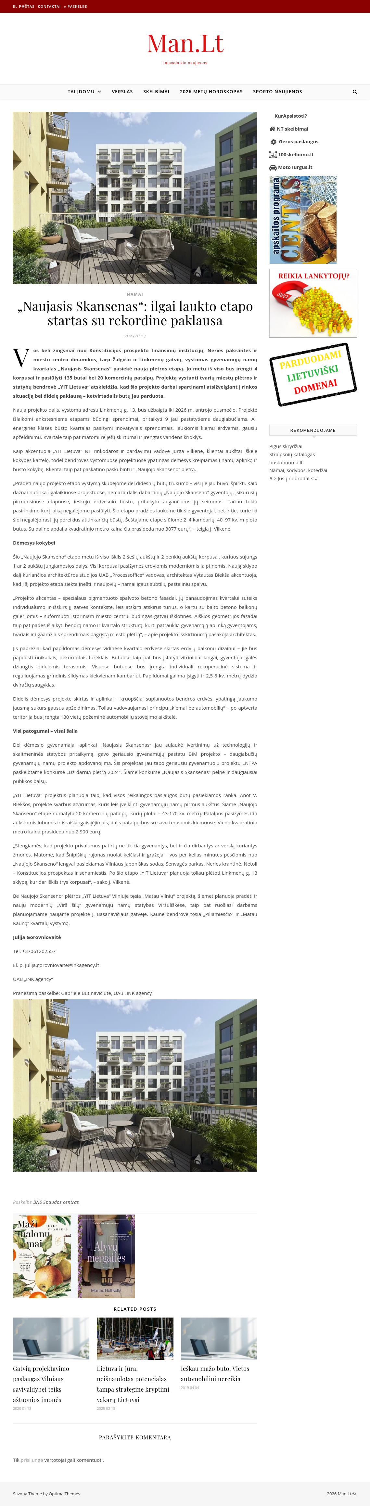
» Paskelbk (75, 6)
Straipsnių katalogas (292, 454)
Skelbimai (156, 91)
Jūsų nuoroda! (294, 478)
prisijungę (32, 1460)
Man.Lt (185, 42)
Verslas (122, 91)
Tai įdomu (81, 91)
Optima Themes (64, 1494)
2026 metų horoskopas (211, 91)
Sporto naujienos (277, 91)
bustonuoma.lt (286, 462)
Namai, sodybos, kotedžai (298, 470)
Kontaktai (49, 6)
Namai (135, 294)
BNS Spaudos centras (56, 1202)
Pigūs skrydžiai (285, 446)
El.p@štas (23, 6)
